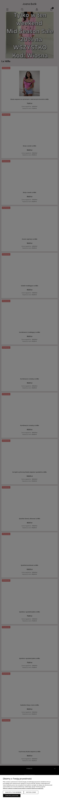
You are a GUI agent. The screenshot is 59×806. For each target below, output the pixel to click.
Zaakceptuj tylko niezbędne (13, 792)
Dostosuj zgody (31, 792)
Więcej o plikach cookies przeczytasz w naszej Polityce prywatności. (23, 788)
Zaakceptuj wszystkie (11, 795)
